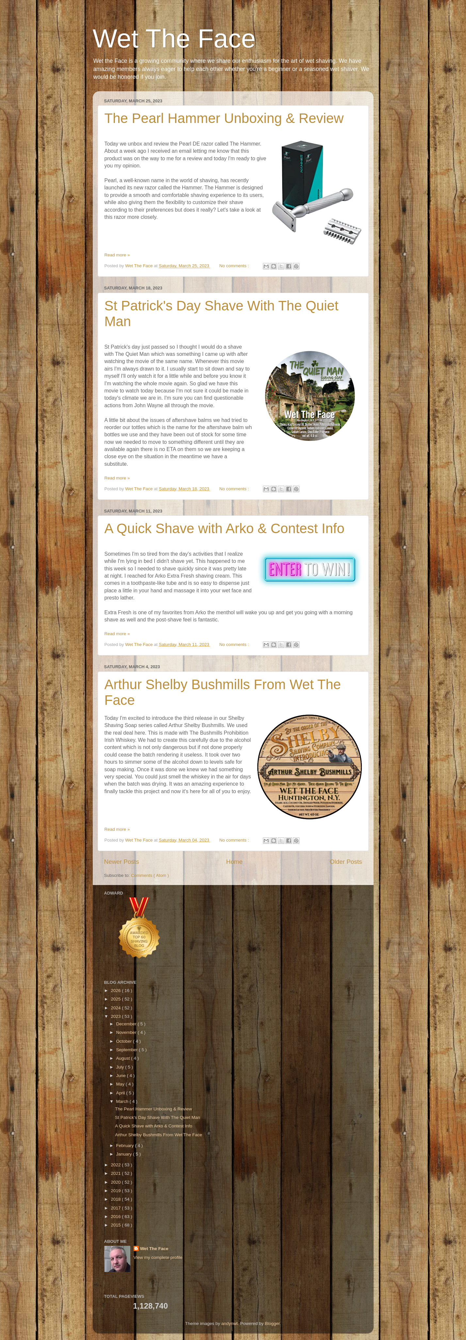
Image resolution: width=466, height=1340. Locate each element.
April (121, 1092)
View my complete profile (158, 1257)
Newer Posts (121, 861)
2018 (116, 1199)
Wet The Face (174, 38)
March (123, 1101)
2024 (116, 1007)
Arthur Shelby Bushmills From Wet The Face (158, 1134)
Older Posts (346, 861)
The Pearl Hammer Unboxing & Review (224, 118)
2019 (116, 1190)
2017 (116, 1208)
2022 (116, 1164)
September (127, 1049)
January (124, 1154)
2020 (116, 1182)
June (121, 1075)
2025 (116, 999)
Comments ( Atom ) (150, 875)
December (127, 1023)
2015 (116, 1225)
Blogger (272, 1323)
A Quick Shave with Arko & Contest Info (224, 528)
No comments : (234, 265)
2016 (116, 1216)
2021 (116, 1173)
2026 (116, 990)
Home (234, 861)
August (123, 1058)
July (120, 1067)
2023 (116, 1016)
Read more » (117, 254)
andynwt (229, 1323)
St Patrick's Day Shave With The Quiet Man (157, 1117)
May (121, 1084)
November (127, 1032)
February (125, 1145)
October (124, 1041)
